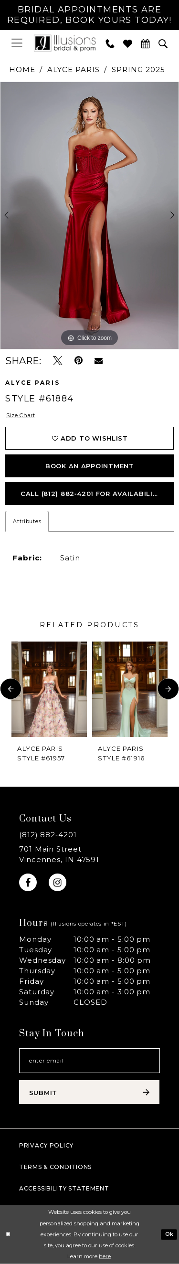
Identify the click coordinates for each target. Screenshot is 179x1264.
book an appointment (89, 466)
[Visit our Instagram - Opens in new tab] (57, 882)
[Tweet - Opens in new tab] (58, 360)
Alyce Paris (73, 69)
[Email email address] (89, 1060)
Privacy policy (46, 1145)
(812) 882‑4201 (48, 834)
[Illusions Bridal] (64, 43)
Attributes (27, 521)
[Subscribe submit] (89, 1092)
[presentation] (49, 689)
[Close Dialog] (8, 1234)
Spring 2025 (138, 69)
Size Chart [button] (20, 415)
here (105, 1256)
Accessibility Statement (64, 1188)
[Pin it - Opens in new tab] (78, 360)
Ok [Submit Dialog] (169, 1234)
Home (22, 69)
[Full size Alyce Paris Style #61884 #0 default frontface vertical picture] (89, 215)
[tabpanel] (89, 215)
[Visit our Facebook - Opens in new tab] (28, 882)
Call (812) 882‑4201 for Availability (91, 493)
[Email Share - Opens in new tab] (99, 361)
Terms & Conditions (55, 1166)
